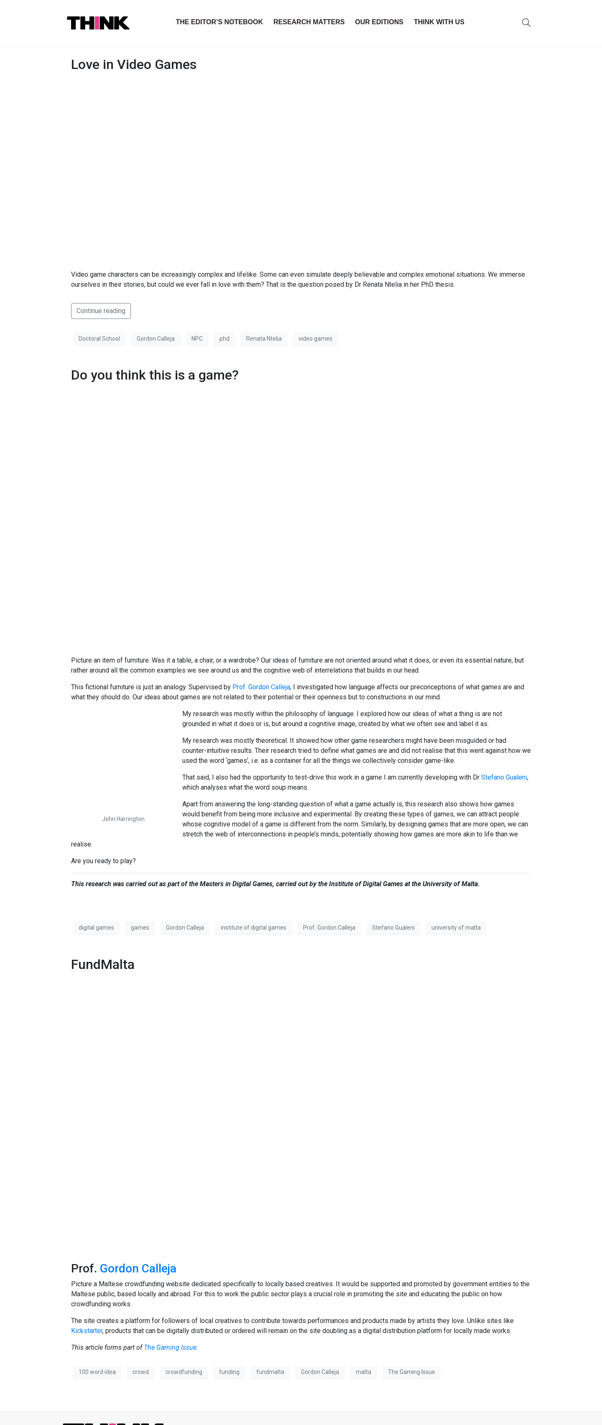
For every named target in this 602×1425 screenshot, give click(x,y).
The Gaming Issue (170, 1347)
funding (229, 1372)
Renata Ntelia (264, 338)
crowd (141, 1372)
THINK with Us (439, 21)
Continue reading (101, 311)
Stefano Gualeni (503, 777)
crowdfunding (184, 1372)
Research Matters (308, 21)
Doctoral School (99, 338)
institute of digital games (253, 927)
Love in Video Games (133, 64)
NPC (197, 338)
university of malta (456, 927)
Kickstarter (86, 1331)
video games (315, 338)
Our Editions (379, 21)
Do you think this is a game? (155, 375)
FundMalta (103, 964)
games (140, 927)
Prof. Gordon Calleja (261, 687)
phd (224, 338)
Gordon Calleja (156, 338)
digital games (96, 927)
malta (363, 1372)
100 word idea (97, 1372)
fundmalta (270, 1372)
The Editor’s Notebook (219, 21)
